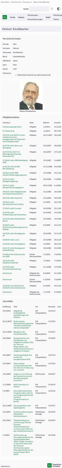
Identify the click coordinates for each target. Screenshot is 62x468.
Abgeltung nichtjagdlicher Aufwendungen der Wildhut (21, 314)
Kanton (21, 17)
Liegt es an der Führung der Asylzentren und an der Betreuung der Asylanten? (23, 377)
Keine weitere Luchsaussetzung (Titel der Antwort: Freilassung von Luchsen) (23, 366)
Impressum (5, 466)
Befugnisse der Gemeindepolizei (20, 333)
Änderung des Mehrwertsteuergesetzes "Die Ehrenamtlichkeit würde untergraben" (23, 324)
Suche (12, 17)
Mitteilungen (33, 15)
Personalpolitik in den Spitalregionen (22, 406)
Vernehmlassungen (35, 19)
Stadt (48, 17)
